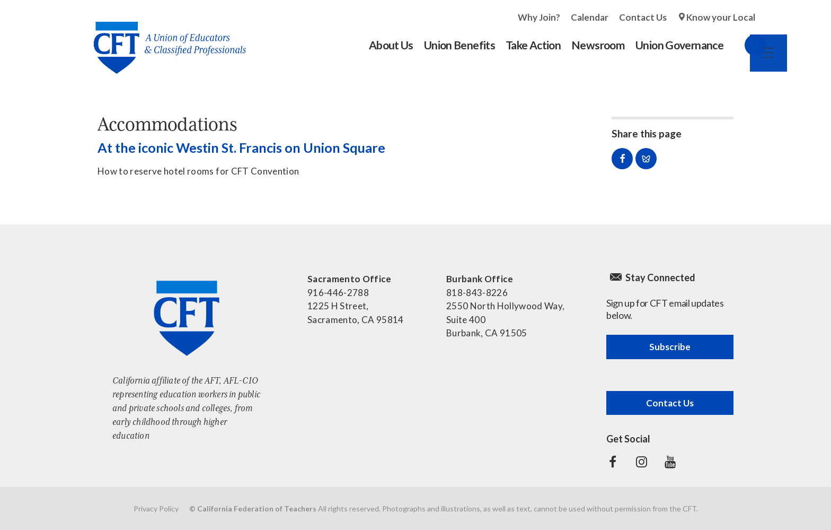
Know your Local (720, 17)
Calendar (589, 17)
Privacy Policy (156, 508)
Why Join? (539, 17)
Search (744, 45)
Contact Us (643, 17)
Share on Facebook (622, 158)
